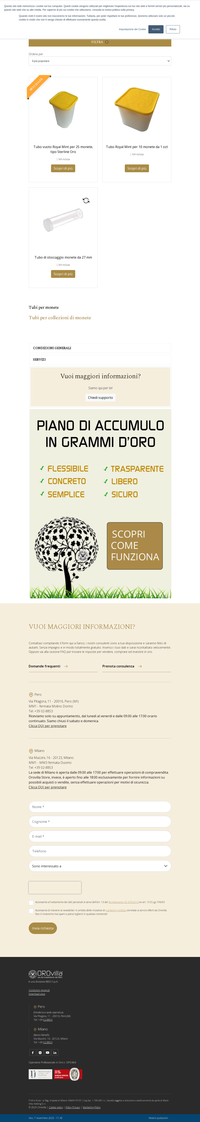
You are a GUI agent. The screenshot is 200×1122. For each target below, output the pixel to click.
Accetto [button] (156, 29)
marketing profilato (116, 910)
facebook (33, 1052)
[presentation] (55, 887)
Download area (37, 994)
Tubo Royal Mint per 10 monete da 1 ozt (137, 147)
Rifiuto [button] (172, 29)
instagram (40, 1052)
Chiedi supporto (100, 397)
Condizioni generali (39, 990)
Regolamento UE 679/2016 (124, 902)
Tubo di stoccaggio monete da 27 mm (63, 257)
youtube (47, 1052)
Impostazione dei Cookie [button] (132, 29)
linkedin (55, 1052)
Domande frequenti (44, 666)
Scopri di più (63, 168)
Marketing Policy (92, 1107)
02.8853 (47, 1020)
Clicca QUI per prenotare (48, 726)
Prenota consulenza (118, 666)
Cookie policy (56, 1107)
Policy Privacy (73, 1107)
